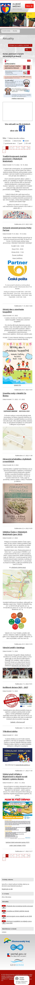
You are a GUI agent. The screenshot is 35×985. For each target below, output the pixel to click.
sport (20, 143)
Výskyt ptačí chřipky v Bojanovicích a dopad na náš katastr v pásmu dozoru (15, 776)
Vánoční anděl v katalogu (14, 647)
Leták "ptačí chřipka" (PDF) (17, 845)
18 (28, 148)
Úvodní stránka (6, 31)
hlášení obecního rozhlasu (17, 138)
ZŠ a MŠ (28, 143)
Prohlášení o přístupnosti (12, 976)
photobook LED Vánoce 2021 (20, 666)
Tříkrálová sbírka (10, 731)
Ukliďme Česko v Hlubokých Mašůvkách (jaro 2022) (15, 533)
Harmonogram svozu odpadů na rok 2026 (19, 916)
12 (23, 148)
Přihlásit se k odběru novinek (20, 45)
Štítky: (4, 138)
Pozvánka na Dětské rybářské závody (17, 911)
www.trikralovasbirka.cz (23, 765)
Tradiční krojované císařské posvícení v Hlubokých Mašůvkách (15, 158)
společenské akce (10, 143)
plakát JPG (17, 385)
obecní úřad (17, 141)
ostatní (27, 141)
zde (10, 658)
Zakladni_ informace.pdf (17, 722)
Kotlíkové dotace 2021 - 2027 (15, 687)
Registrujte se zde (7, 889)
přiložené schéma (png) (18, 567)
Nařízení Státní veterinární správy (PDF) (17, 842)
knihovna (7, 141)
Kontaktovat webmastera (22, 974)
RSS (28, 50)
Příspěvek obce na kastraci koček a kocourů (19, 906)
